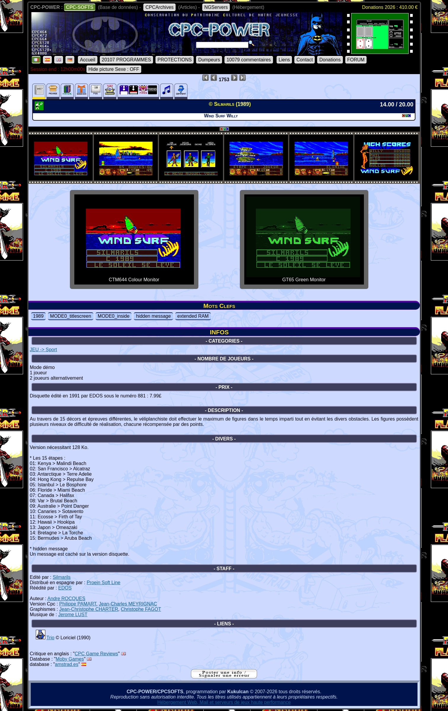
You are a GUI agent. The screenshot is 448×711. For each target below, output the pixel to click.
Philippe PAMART (77, 603)
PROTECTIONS (175, 59)
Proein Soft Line (104, 582)
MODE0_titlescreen (70, 316)
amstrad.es (66, 664)
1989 (38, 316)
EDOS (65, 587)
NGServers (216, 7)
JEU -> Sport (43, 349)
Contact (304, 59)
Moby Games (70, 659)
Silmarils (61, 577)
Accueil (87, 59)
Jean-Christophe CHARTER (88, 609)
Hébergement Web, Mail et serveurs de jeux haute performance (224, 702)
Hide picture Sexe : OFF (114, 69)
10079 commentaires (249, 59)
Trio (50, 637)
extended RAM (193, 316)
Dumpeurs (209, 59)
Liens (284, 59)
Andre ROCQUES (66, 598)
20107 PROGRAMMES (126, 59)
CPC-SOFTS (79, 7)
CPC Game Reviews (96, 653)
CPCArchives (159, 7)
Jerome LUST (73, 614)
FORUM (356, 59)
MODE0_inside (114, 316)
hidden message (153, 316)
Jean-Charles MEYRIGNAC (128, 603)
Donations (330, 59)
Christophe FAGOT (141, 609)
